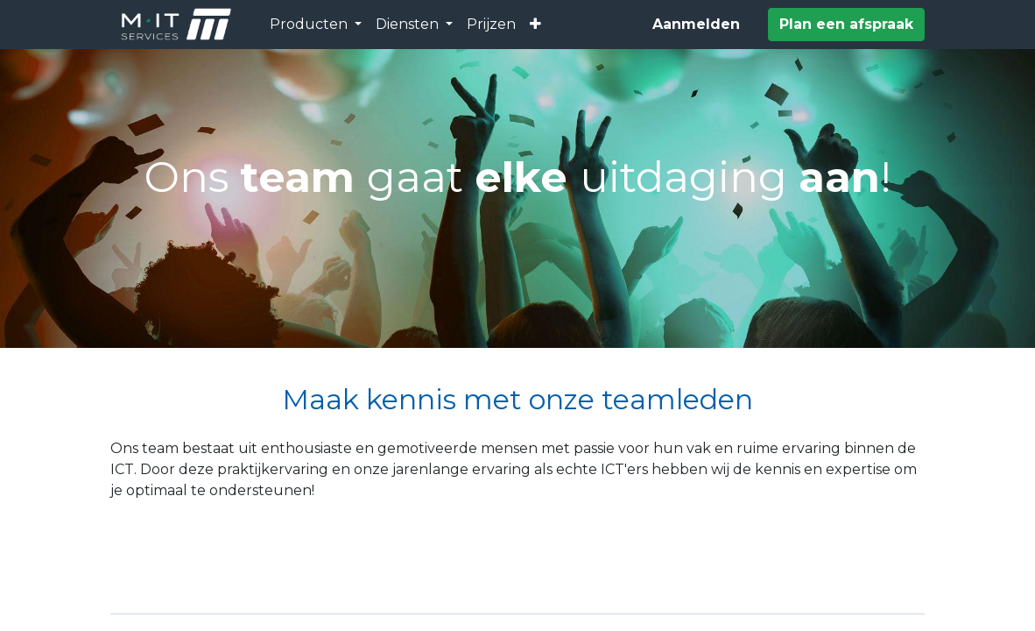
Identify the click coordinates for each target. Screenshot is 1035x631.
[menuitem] (491, 24)
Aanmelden (696, 24)
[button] (535, 24)
